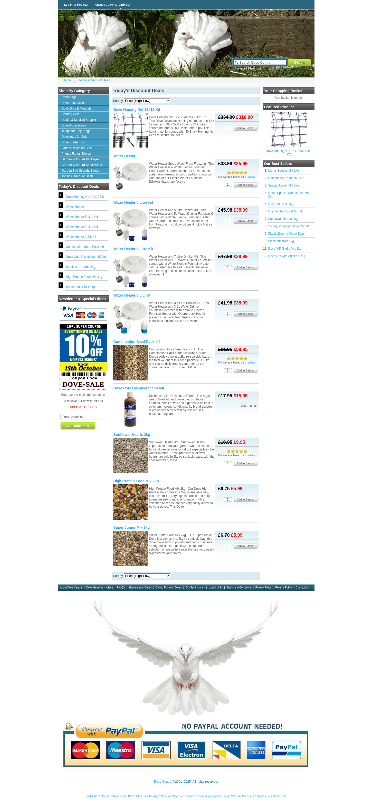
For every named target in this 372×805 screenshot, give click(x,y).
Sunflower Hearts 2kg (81, 267)
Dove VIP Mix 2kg (280, 204)
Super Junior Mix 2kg (80, 287)
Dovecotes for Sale (75, 137)
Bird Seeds (258, 796)
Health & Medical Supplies (80, 120)
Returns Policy (283, 587)
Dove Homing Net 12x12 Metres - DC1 (288, 152)
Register (82, 4)
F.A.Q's (121, 587)
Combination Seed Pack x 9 (85, 247)
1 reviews (250, 176)
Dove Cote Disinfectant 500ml (86, 257)
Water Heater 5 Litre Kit (82, 217)
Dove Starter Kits (73, 142)
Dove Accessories (74, 125)
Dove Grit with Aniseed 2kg (286, 256)
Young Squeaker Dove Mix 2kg (289, 226)
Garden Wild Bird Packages (80, 159)
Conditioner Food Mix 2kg (285, 178)
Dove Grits (134, 796)
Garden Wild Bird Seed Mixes (82, 165)
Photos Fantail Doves (76, 153)
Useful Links (216, 587)
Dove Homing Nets (153, 796)
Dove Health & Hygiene (99, 587)
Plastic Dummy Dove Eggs (286, 233)
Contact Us (302, 587)
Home (67, 80)
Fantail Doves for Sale (77, 148)
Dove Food (119, 796)
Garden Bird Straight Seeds (80, 170)
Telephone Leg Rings (76, 131)
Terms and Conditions (239, 587)
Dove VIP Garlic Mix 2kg (285, 248)
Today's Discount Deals (95, 80)
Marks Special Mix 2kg (283, 170)
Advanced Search (245, 68)
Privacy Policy (263, 587)
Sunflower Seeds (193, 796)
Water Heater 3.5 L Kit (81, 237)
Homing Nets (70, 114)
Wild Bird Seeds (240, 796)
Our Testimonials (195, 587)
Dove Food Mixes (73, 103)
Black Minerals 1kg (281, 241)
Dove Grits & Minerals (77, 108)
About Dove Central (71, 587)
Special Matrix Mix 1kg (283, 185)
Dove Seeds (173, 796)
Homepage (69, 97)
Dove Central (163, 781)
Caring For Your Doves (169, 587)
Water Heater (75, 207)
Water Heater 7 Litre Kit (82, 227)
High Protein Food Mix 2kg (84, 277)
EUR (128, 4)
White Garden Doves (217, 796)
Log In (68, 4)
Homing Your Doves (140, 587)
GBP (122, 4)
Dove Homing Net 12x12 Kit (85, 197)
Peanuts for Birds (276, 796)
